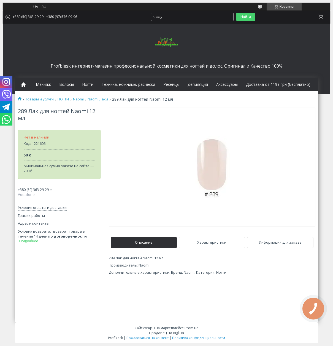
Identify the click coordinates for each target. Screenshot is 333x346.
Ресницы (171, 84)
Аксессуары (227, 84)
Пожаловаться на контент (147, 338)
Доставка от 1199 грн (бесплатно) (278, 84)
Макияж (43, 84)
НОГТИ (63, 99)
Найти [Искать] (245, 17)
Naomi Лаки (98, 99)
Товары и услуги (39, 99)
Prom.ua (192, 327)
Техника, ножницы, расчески (128, 84)
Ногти (87, 84)
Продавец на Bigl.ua (166, 332)
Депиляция (198, 84)
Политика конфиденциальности (198, 338)
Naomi (78, 99)
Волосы (66, 84)
